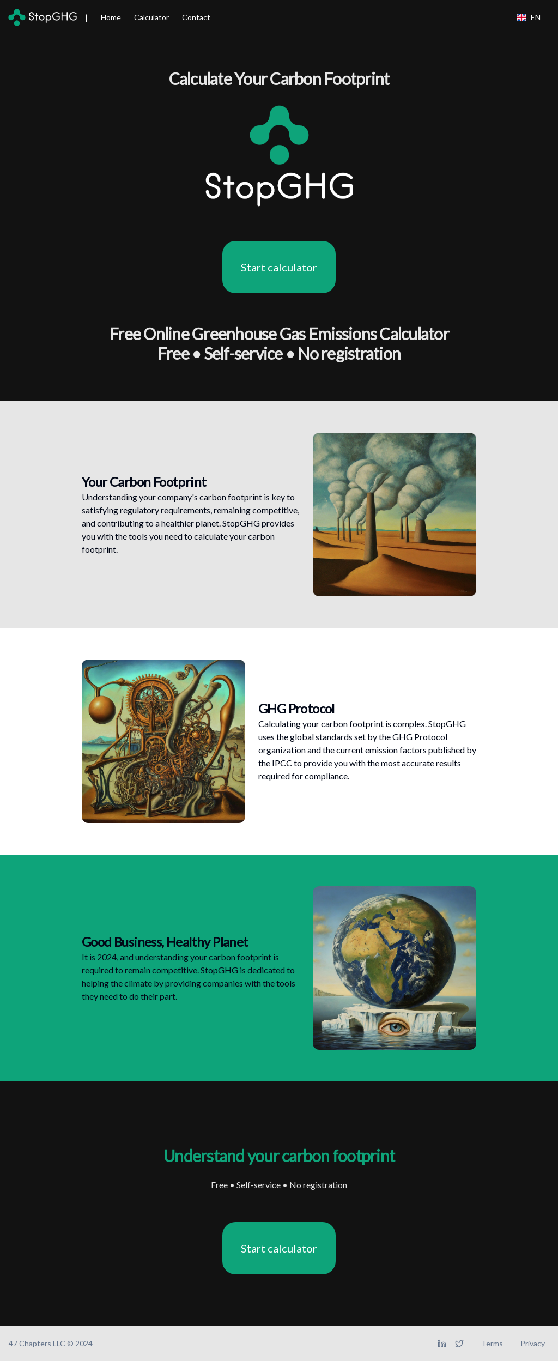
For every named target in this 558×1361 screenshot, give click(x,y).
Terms (492, 1343)
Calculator (151, 17)
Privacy (532, 1343)
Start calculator (279, 267)
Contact (196, 17)
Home (111, 17)
